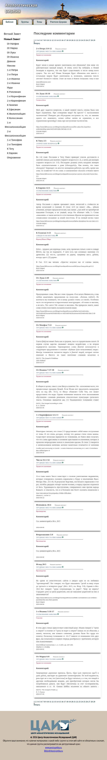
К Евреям (12, 153)
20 (72, 40)
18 (67, 40)
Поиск (78, 21)
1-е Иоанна (13, 78)
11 (50, 40)
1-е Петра (12, 70)
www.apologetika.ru (53, 747)
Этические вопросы (47, 143)
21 (75, 40)
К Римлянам (14, 91)
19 (70, 40)
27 (89, 40)
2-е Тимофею (14, 144)
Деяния (11, 61)
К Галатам (12, 105)
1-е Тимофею (14, 140)
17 (65, 40)
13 (55, 40)
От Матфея (13, 43)
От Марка (12, 48)
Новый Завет (12, 39)
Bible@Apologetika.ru (53, 750)
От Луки (11, 52)
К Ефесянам (13, 109)
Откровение (14, 157)
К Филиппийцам (16, 113)
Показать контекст (61, 49)
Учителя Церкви (58, 21)
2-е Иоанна (13, 83)
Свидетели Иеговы (46, 236)
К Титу (10, 148)
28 (92, 40)
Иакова (11, 65)
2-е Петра (12, 74)
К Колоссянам (15, 118)
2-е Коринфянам (16, 100)
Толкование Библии (46, 96)
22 (77, 40)
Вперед (37, 43)
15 (60, 40)
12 (53, 40)
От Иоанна (13, 56)
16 (62, 40)
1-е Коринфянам (16, 96)
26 (87, 40)
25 (84, 40)
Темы (39, 21)
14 (57, 40)
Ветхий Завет (12, 33)
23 (79, 40)
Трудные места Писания (49, 51)
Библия (9, 21)
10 (48, 40)
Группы (25, 21)
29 (94, 40)
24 (82, 40)
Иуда (10, 87)
